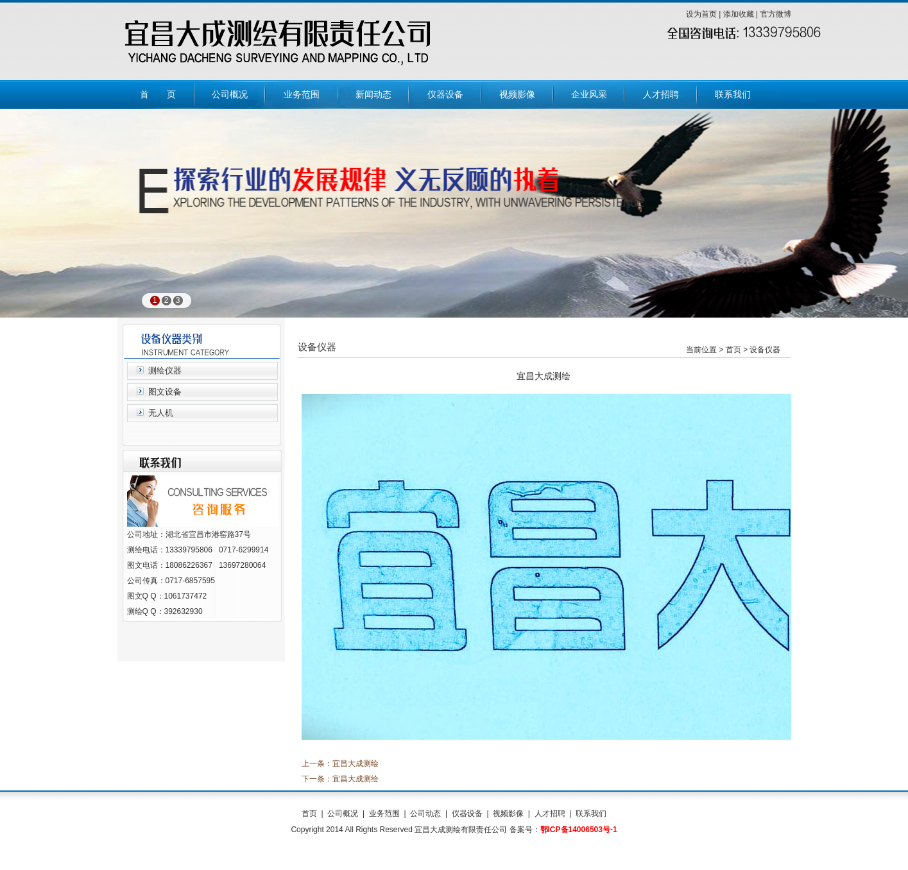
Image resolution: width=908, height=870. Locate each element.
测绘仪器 (165, 370)
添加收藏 (738, 14)
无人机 (160, 413)
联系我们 (591, 813)
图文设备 (165, 392)
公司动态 (425, 813)
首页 (309, 813)
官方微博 (775, 14)
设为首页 (701, 14)
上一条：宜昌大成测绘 (340, 763)
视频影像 (508, 813)
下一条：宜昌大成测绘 (340, 778)
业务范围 (384, 813)
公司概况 (342, 813)
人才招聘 (550, 813)
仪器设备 (467, 813)
